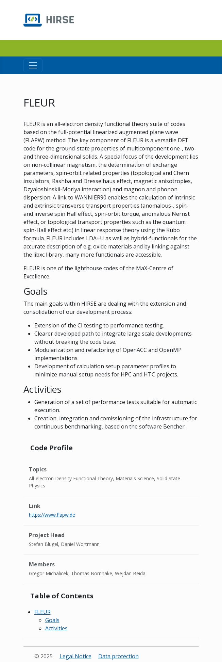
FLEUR (42, 612)
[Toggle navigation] (32, 65)
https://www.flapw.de (52, 515)
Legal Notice (75, 656)
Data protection (118, 656)
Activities (56, 628)
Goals (52, 620)
